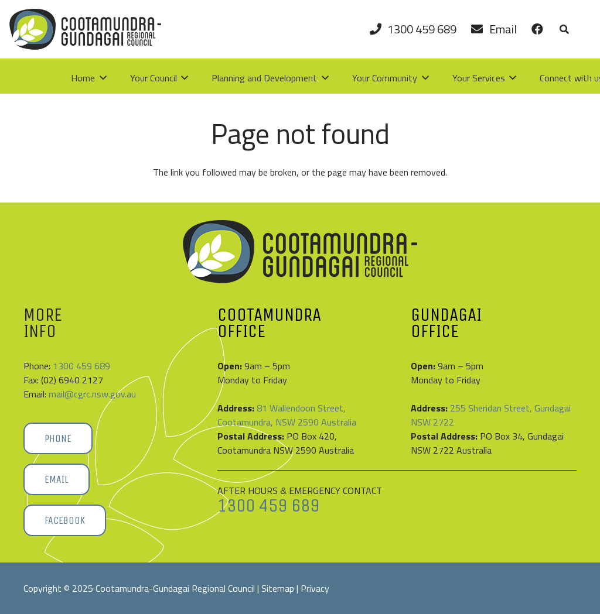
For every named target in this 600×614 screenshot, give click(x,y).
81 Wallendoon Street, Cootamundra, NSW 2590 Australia (286, 415)
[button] (564, 29)
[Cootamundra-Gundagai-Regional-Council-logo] (85, 29)
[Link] (537, 29)
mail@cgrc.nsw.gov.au (92, 394)
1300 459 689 (81, 366)
